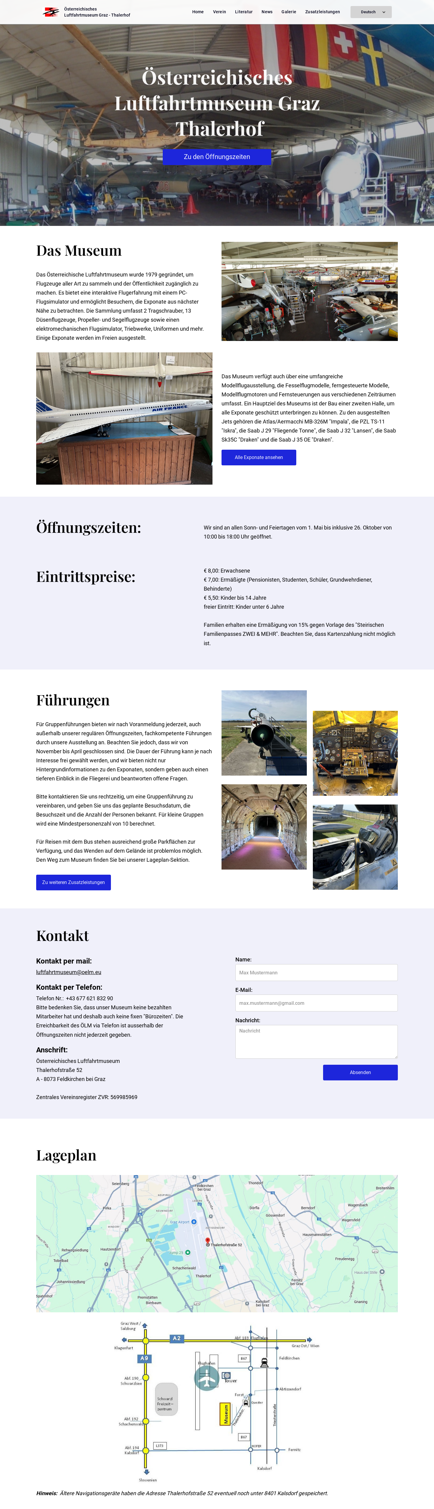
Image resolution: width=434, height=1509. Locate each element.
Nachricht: (247, 1020)
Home (198, 11)
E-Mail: (244, 990)
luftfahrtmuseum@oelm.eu (68, 972)
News (267, 11)
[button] (371, 12)
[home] (86, 12)
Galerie (288, 11)
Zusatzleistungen (322, 11)
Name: (243, 960)
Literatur (244, 11)
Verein (219, 11)
